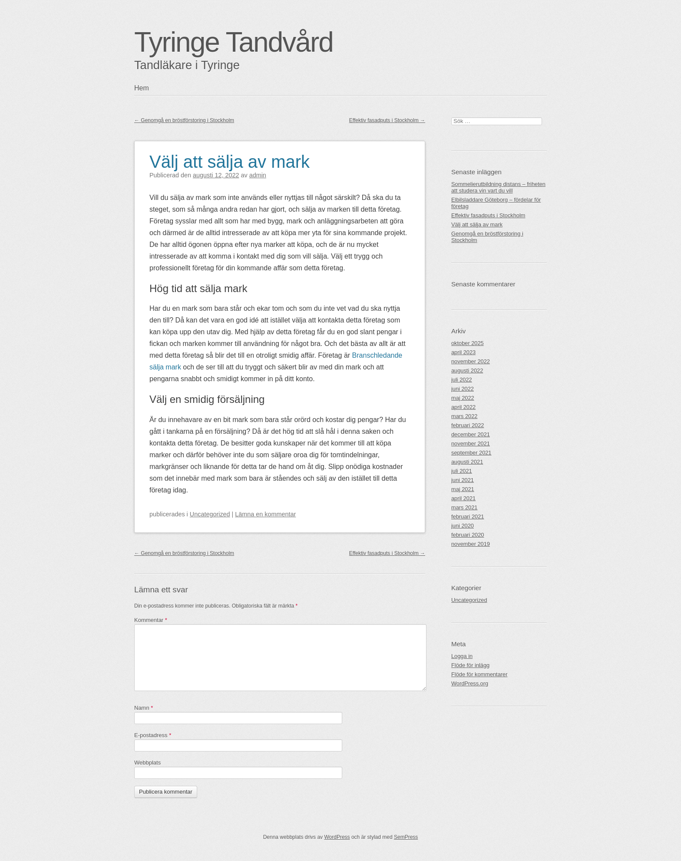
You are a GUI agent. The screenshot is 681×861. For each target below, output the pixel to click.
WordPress (337, 837)
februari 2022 (467, 425)
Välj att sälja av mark (229, 161)
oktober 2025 (467, 343)
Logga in (462, 656)
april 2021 (463, 498)
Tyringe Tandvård (233, 42)
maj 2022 (462, 398)
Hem (141, 88)
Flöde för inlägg (470, 665)
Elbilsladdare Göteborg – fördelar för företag (496, 202)
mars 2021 (464, 507)
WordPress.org (469, 683)
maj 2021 (462, 489)
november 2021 (470, 443)
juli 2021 (461, 471)
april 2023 (463, 352)
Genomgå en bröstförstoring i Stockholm (184, 120)
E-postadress (152, 735)
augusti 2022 (467, 370)
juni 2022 (462, 389)
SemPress (406, 837)
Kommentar (150, 620)
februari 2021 (467, 516)
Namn (143, 708)
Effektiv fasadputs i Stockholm (387, 120)
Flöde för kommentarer (479, 674)
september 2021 (471, 452)
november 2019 (470, 544)
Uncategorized (210, 514)
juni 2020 (462, 525)
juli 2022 (461, 379)
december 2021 (470, 434)
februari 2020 (467, 535)
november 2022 (470, 361)
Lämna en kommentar (265, 514)
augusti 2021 (467, 462)
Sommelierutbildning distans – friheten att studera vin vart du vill (498, 187)
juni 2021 (462, 480)
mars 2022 (464, 416)
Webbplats (147, 762)
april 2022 (463, 407)
